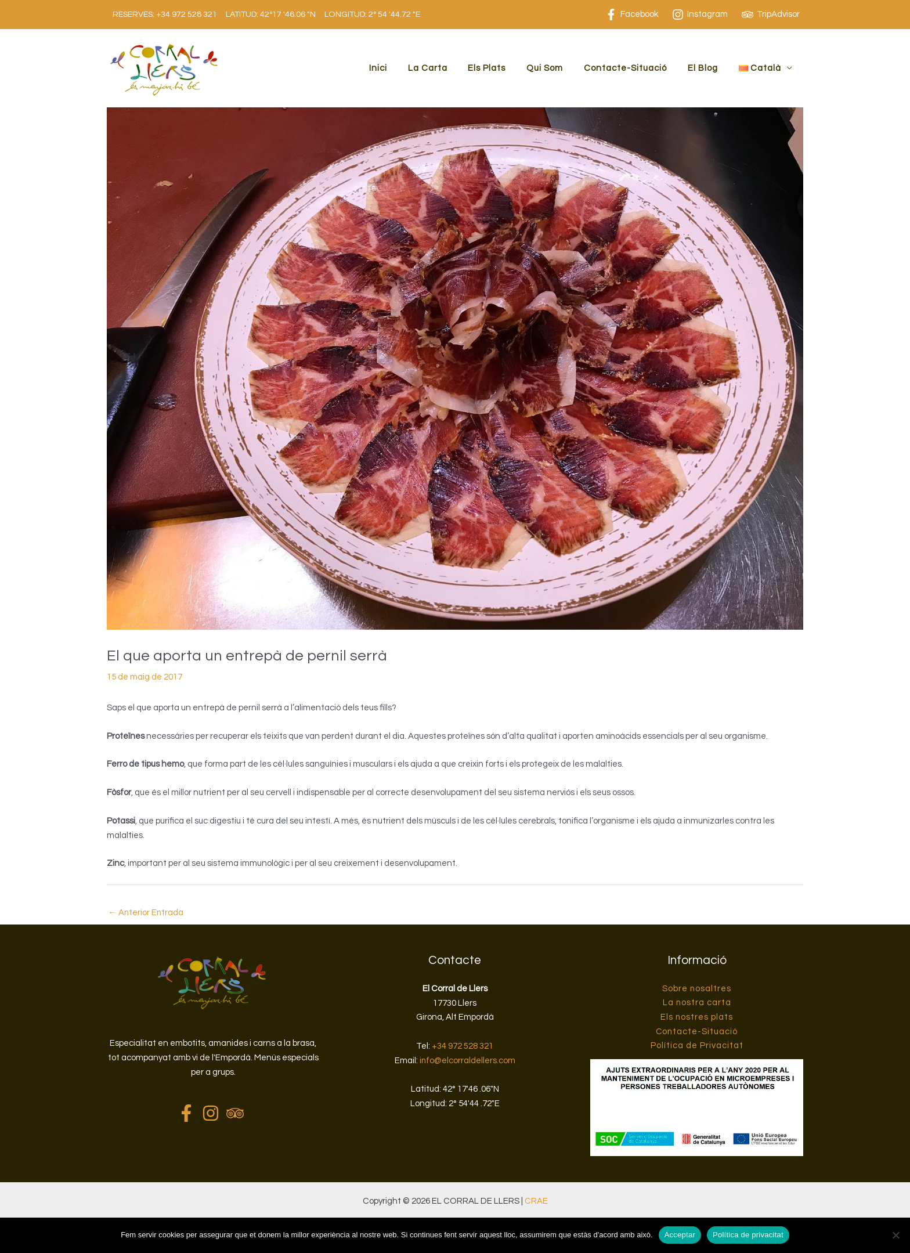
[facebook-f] (189, 1113)
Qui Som (557, 68)
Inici (400, 68)
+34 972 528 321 (186, 14)
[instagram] (213, 1113)
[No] (895, 1235)
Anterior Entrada (146, 912)
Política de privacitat (748, 1234)
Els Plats (502, 68)
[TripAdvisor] (770, 14)
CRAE (536, 1201)
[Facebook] (632, 14)
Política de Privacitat (697, 1046)
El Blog (708, 68)
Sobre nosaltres (697, 988)
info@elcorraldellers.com (467, 1060)
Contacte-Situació (634, 68)
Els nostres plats (697, 1017)
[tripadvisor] (237, 1113)
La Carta (446, 68)
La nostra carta (696, 1003)
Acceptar (680, 1234)
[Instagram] (700, 14)
